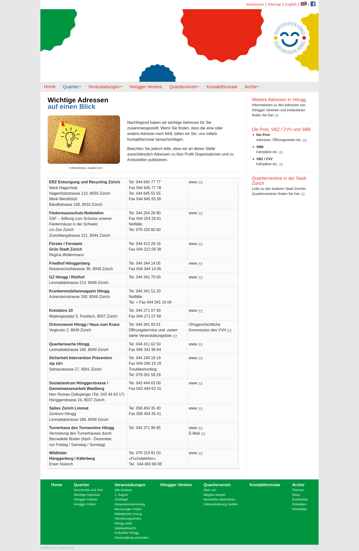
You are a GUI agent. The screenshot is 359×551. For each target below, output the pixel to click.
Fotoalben (299, 504)
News (296, 495)
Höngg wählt (123, 523)
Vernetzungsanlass (127, 518)
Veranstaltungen (105, 86)
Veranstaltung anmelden (131, 537)
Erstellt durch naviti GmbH (57, 548)
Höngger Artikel (85, 504)
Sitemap (274, 4)
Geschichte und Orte (88, 490)
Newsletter (299, 509)
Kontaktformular (313, 3)
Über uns (209, 490)
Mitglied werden (214, 495)
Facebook (304, 3)
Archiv (252, 86)
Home (50, 86)
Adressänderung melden (220, 504)
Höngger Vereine (145, 86)
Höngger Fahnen (85, 499)
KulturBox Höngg (126, 533)
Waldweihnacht (125, 528)
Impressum (255, 4)
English (291, 4)
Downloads (300, 499)
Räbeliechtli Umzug (128, 514)
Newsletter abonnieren (219, 499)
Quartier (72, 86)
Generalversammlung (129, 504)
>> (276, 115)
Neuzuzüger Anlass (128, 509)
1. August (121, 495)
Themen (298, 490)
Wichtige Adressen (87, 495)
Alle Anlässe (123, 490)
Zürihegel (121, 499)
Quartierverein (184, 86)
